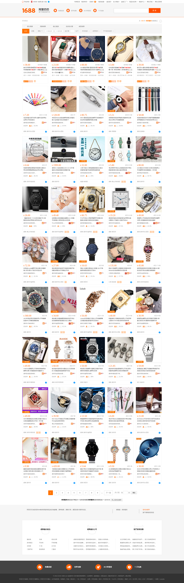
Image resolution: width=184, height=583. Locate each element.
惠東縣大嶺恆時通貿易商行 (143, 123)
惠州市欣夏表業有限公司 (115, 123)
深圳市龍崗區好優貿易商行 (115, 173)
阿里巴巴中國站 (45, 579)
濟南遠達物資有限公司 (127, 546)
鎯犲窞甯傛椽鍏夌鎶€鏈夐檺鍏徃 (115, 72)
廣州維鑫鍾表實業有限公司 (86, 424)
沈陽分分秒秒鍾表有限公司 (106, 539)
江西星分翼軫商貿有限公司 (115, 273)
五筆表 (29, 546)
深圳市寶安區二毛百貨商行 (115, 474)
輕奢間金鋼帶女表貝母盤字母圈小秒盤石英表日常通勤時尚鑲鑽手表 (148, 319)
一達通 (156, 579)
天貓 (67, 579)
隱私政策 (104, 576)
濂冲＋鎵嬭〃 (27, 75)
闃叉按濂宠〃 (150, 75)
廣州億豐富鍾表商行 (58, 474)
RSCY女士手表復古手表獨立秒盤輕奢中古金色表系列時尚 (63, 420)
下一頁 (108, 493)
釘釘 (144, 579)
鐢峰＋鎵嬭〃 (84, 75)
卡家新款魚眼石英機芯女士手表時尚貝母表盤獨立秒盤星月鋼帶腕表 (63, 470)
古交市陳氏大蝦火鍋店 (127, 539)
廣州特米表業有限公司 (29, 223)
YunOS (114, 579)
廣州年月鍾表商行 (29, 323)
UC (130, 579)
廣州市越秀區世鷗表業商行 (58, 323)
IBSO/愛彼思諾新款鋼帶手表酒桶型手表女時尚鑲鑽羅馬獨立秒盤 (92, 119)
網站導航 (128, 576)
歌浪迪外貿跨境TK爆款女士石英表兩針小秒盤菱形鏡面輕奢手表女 (63, 370)
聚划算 (73, 579)
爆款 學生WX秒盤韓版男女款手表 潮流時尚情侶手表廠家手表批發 (91, 470)
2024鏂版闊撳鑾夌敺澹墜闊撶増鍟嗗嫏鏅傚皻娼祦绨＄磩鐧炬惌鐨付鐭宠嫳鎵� (91, 69)
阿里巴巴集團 (23, 579)
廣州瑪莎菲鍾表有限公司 (143, 173)
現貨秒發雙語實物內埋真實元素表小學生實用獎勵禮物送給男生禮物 (34, 169)
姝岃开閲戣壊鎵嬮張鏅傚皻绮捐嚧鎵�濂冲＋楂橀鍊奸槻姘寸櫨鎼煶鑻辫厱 (34, 69)
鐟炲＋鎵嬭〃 (65, 75)
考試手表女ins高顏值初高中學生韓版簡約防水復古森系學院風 (120, 420)
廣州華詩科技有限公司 (152, 543)
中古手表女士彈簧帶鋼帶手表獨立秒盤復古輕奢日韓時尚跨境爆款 (91, 219)
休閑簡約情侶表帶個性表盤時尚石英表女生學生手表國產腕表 (120, 119)
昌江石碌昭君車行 (150, 539)
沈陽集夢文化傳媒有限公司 (140, 546)
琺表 (40, 539)
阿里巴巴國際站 (34, 579)
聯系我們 (121, 576)
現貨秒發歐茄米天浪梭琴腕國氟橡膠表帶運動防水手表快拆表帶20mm (148, 119)
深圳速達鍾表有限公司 (115, 424)
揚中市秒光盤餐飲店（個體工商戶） (84, 543)
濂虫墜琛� (121, 75)
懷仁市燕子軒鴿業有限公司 (140, 549)
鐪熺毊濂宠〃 (141, 75)
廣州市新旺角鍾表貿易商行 (86, 123)
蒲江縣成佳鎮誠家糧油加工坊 (154, 549)
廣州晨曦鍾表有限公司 (143, 223)
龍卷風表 (42, 549)
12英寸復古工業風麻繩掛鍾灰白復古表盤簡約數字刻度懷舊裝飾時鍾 (91, 169)
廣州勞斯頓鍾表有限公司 (58, 123)
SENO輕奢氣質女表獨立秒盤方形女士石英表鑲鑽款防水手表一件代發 (35, 420)
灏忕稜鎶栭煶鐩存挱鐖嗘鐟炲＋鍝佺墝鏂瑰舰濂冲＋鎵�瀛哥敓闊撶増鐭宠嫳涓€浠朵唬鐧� (63, 69)
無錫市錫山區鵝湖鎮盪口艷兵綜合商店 (132, 549)
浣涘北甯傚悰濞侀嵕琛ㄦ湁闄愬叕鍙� (29, 72)
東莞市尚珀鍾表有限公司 (115, 223)
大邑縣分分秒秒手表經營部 (106, 546)
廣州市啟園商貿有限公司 (143, 323)
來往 (139, 579)
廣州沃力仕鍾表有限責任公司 (143, 424)
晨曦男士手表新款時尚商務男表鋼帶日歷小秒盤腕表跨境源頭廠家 (148, 219)
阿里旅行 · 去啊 (85, 579)
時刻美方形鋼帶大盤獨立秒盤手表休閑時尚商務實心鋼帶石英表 (91, 370)
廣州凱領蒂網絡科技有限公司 (29, 123)
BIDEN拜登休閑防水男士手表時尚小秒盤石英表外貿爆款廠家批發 (148, 470)
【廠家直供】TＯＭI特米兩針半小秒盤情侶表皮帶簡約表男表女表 (34, 219)
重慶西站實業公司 (125, 543)
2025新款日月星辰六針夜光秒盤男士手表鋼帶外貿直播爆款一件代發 (148, 169)
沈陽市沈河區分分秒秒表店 (81, 546)
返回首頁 (107, 500)
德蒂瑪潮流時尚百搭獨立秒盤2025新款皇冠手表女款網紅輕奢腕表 (148, 269)
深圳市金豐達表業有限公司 (58, 373)
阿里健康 (150, 579)
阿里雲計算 (106, 579)
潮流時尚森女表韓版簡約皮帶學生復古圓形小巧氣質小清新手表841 (120, 219)
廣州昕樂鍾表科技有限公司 (86, 223)
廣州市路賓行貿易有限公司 (58, 173)
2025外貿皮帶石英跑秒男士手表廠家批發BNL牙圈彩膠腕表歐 (34, 319)
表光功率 (54, 539)
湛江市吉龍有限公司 (151, 546)
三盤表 (54, 549)
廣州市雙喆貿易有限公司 (143, 474)
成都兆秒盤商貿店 (79, 539)
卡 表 (40, 546)
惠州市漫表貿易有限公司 (29, 474)
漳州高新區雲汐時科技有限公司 (86, 173)
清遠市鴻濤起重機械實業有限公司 (142, 543)
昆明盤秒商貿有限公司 (93, 549)
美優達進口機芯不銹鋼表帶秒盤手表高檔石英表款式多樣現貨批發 (148, 370)
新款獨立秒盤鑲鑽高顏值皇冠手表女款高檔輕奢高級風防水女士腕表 (63, 319)
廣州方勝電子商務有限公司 (86, 323)
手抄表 (41, 543)
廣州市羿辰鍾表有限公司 (115, 323)
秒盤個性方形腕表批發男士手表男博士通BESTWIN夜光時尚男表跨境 (120, 319)
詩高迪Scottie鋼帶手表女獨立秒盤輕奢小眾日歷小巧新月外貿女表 (34, 269)
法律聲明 (90, 576)
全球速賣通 (55, 579)
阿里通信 (120, 579)
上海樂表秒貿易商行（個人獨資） (108, 549)
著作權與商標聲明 (79, 576)
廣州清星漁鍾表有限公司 (58, 273)
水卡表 (54, 546)
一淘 (77, 579)
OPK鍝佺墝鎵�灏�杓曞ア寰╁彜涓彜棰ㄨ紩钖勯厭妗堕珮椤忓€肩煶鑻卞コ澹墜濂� (120, 69)
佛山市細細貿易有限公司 (58, 424)
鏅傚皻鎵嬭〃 (36, 75)
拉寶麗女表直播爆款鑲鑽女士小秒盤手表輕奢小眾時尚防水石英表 (63, 219)
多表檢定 (30, 543)
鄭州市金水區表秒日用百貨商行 (83, 549)
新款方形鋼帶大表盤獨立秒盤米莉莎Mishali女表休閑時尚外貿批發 (120, 269)
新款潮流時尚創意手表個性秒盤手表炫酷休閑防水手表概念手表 (63, 269)
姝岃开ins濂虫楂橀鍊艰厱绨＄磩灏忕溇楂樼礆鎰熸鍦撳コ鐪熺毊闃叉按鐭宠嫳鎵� (148, 69)
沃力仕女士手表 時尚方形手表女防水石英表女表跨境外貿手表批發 (148, 420)
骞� (45, 72)
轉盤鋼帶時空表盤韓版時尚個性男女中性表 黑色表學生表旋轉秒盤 (91, 420)
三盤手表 (30, 549)
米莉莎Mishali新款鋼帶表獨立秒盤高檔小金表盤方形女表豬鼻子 (63, 119)
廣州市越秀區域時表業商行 (86, 373)
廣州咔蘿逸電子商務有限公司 (115, 373)
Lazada (162, 579)
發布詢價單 (146, 509)
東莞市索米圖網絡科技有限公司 (86, 474)
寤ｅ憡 (45, 70)
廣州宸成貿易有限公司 (29, 373)
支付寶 (135, 579)
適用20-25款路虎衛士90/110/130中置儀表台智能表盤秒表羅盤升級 (63, 169)
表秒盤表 (124, 509)
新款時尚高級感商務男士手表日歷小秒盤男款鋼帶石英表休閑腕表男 (120, 370)
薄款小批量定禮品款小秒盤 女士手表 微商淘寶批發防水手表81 (91, 269)
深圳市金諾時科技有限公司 (143, 273)
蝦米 (100, 579)
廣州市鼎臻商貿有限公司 (29, 273)
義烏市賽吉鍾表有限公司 (143, 373)
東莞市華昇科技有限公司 (86, 273)
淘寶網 (62, 579)
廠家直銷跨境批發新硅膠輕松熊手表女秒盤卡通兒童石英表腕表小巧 (34, 470)
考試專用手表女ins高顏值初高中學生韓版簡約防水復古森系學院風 (120, 169)
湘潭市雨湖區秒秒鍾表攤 (93, 546)
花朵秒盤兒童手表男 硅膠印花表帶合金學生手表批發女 (34, 119)
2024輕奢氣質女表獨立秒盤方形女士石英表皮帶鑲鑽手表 (120, 470)
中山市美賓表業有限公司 (58, 223)
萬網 (126, 579)
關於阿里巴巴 (112, 576)
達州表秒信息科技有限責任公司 (95, 543)
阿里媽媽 (94, 579)
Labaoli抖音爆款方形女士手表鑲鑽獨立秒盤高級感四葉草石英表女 (91, 319)
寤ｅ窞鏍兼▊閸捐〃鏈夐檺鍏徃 (58, 72)
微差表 (29, 539)
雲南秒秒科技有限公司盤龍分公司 (96, 539)
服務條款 (97, 576)
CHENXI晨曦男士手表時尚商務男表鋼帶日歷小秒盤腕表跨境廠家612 (34, 370)
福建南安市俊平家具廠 (139, 539)
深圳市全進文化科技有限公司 (29, 173)
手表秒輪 (54, 543)
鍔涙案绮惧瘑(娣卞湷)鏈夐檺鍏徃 (86, 72)
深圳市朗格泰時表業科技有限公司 (29, 424)
